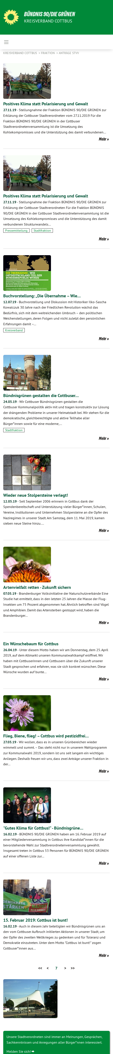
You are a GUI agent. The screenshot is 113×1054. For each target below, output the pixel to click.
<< (40, 968)
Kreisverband (14, 330)
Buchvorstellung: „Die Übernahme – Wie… (42, 296)
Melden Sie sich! (19, 1051)
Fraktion (48, 53)
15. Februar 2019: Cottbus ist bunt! (35, 920)
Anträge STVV (69, 53)
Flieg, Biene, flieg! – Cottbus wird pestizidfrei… (46, 736)
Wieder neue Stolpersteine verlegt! (35, 495)
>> (73, 968)
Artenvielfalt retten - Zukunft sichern (37, 587)
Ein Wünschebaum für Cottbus (30, 644)
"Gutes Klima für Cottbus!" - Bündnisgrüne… (43, 828)
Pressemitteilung (16, 230)
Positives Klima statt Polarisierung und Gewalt (45, 104)
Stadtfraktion (42, 230)
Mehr (102, 139)
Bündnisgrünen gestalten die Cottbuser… (41, 395)
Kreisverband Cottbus (20, 53)
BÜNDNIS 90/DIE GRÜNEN (49, 14)
